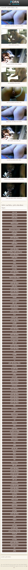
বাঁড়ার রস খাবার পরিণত (14, 277)
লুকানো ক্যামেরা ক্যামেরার (14, 229)
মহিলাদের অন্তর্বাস (14, 223)
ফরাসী (14, 516)
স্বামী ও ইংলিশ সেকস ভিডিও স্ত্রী (14, 140)
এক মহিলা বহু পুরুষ (14, 474)
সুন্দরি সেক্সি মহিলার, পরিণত (14, 363)
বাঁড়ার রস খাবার (14, 414)
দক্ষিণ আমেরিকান (14, 440)
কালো (14, 314)
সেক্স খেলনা (14, 525)
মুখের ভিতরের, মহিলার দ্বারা (14, 531)
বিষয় (10, 4)
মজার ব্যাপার (14, 437)
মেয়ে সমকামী (14, 326)
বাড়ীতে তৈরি (14, 215)
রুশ (14, 522)
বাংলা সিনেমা (14, 386)
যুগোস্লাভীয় (14, 511)
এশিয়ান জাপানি (14, 499)
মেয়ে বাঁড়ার (14, 269)
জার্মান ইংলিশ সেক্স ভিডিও (14, 45)
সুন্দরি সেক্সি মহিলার (14, 249)
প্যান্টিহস (14, 275)
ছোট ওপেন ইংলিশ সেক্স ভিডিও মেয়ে (14, 102)
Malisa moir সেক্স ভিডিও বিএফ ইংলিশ (14, 121)
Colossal (14, 220)
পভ (14, 360)
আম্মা (14, 442)
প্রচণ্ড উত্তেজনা (14, 309)
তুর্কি (14, 411)
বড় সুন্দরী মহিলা (14, 368)
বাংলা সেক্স (14, 212)
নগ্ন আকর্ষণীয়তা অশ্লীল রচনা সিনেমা (14, 252)
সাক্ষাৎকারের (14, 226)
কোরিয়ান (14, 519)
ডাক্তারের (14, 280)
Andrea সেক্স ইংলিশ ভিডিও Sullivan (14, 64)
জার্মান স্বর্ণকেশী (14, 482)
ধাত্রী (14, 351)
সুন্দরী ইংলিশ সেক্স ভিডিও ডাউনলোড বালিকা (14, 25)
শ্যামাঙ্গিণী (14, 235)
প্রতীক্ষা (14, 357)
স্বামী (14, 548)
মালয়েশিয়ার (14, 494)
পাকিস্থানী (14, 297)
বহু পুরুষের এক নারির (14, 431)
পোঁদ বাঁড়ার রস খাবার (14, 312)
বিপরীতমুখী (14, 534)
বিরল (14, 405)
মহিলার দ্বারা (14, 423)
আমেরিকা (14, 502)
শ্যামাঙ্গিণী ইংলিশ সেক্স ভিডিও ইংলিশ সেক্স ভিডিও (14, 179)
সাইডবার (14, 457)
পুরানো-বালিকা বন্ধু (15, 4)
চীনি (14, 460)
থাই (14, 420)
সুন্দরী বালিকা (14, 218)
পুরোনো (14, 240)
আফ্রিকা (14, 536)
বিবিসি (14, 454)
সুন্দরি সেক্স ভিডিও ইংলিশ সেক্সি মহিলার (14, 198)
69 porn (14, 508)
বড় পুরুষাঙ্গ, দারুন (14, 340)
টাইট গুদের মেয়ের (14, 545)
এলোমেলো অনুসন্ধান (14, 300)
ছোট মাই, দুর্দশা (14, 448)
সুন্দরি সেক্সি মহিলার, (14, 238)
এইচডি (14, 246)
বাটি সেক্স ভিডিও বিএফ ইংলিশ (14, 83)
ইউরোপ (14, 451)
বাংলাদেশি (14, 417)
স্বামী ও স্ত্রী (14, 303)
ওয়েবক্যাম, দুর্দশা (14, 317)
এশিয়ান (14, 260)
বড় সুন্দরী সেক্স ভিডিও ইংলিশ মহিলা (14, 160)
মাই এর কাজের (14, 391)
